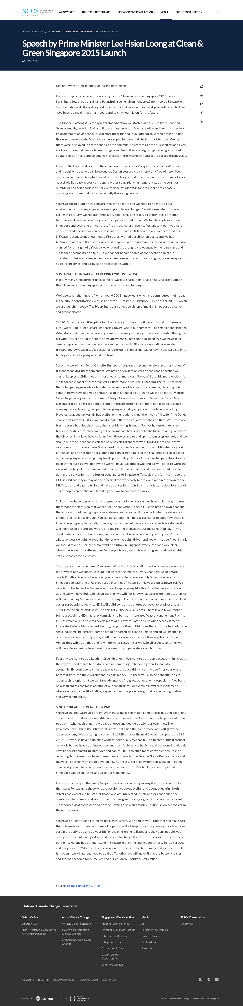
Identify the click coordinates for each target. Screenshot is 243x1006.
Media (164, 12)
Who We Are (66, 12)
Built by (77, 998)
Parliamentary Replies (154, 929)
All (142, 923)
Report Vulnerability (64, 979)
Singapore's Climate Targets (118, 929)
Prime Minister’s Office (83, 885)
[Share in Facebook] (201, 110)
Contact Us (28, 979)
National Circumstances (116, 923)
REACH (42, 979)
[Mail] (201, 102)
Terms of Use (109, 979)
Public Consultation (189, 12)
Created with (40, 998)
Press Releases (150, 936)
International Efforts (114, 936)
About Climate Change (96, 12)
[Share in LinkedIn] (201, 119)
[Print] (201, 86)
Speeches (147, 948)
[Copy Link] (201, 95)
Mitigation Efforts (113, 942)
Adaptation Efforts (113, 948)
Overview (187, 923)
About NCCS (30, 923)
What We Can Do (112, 964)
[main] (121, 458)
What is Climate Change (76, 923)
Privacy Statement (88, 979)
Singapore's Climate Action (135, 12)
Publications (148, 942)
